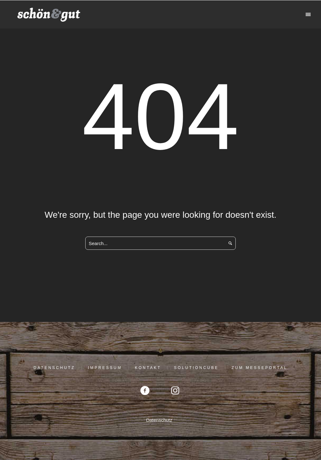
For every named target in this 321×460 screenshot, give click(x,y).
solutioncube (196, 368)
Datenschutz (54, 368)
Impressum (105, 368)
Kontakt (148, 368)
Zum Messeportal (259, 368)
